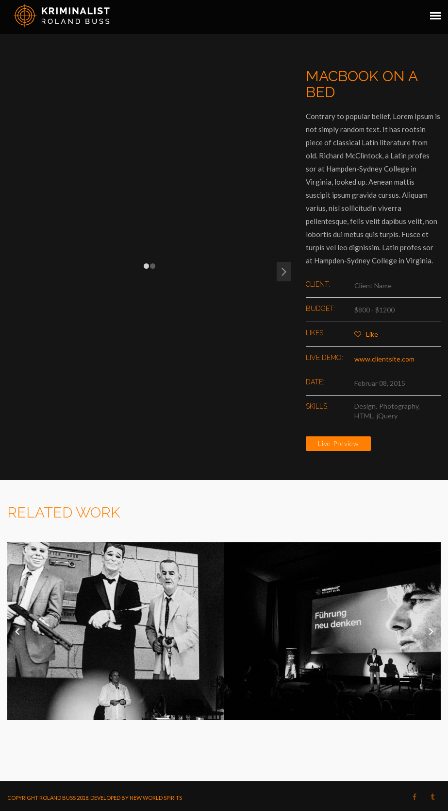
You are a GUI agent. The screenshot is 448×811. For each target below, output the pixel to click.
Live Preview (338, 443)
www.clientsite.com (384, 359)
